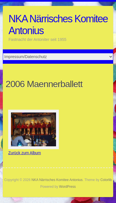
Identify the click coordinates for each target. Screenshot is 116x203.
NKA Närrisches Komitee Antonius (58, 24)
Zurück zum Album (24, 153)
